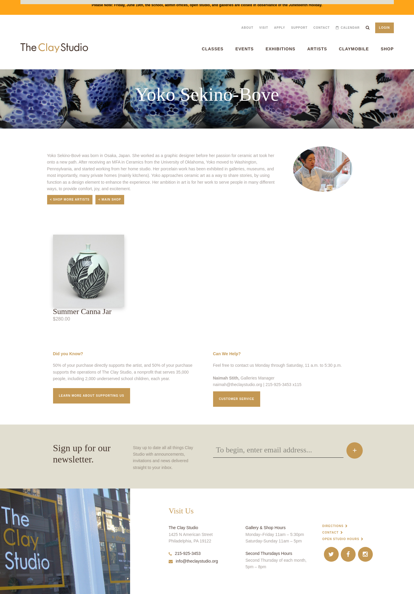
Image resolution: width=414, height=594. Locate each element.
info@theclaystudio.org (193, 561)
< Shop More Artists (70, 199)
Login (384, 27)
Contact (322, 27)
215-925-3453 (185, 553)
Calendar (350, 27)
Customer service (237, 399)
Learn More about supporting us (91, 395)
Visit (263, 27)
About (247, 27)
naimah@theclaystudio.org (237, 384)
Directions (333, 526)
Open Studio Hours (340, 539)
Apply (279, 27)
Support (299, 27)
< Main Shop (109, 199)
